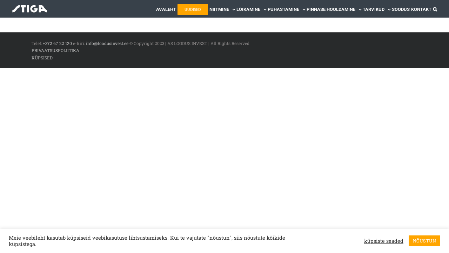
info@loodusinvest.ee (107, 43)
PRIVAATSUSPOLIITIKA (55, 50)
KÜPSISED (42, 57)
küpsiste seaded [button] (383, 241)
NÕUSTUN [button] (424, 241)
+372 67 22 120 (57, 43)
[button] (436, 9)
